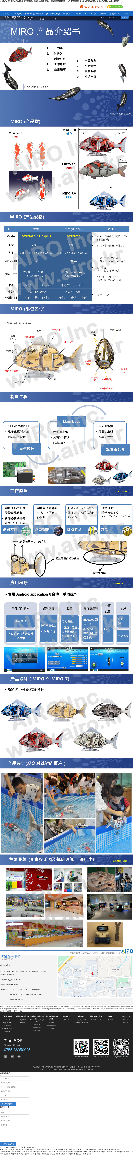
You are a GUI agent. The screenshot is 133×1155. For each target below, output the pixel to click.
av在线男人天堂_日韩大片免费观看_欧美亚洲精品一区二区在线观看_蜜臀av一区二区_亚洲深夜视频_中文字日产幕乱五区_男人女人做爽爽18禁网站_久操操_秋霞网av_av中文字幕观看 (60, 1)
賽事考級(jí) (66, 14)
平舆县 (21, 1154)
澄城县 (90, 1151)
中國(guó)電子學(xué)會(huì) (28, 1009)
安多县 (78, 1154)
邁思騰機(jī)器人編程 (74, 1009)
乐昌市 (42, 1154)
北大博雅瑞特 (113, 1009)
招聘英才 (103, 14)
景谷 (75, 1151)
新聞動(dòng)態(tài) (30, 16)
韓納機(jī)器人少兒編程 (101, 1009)
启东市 (85, 1151)
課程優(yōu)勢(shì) (51, 1025)
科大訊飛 (64, 1009)
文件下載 (125, 1023)
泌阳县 (35, 1151)
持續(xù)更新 (18, 1011)
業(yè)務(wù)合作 (90, 14)
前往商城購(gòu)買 (116, 6)
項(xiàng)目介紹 (81, 1020)
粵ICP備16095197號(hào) (86, 1069)
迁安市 (27, 1154)
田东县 (71, 1151)
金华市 (123, 1151)
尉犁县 (25, 1151)
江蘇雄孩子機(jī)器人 (87, 1009)
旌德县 (47, 1154)
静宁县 (61, 1151)
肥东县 (19, 1151)
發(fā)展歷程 (7, 1025)
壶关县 (14, 1151)
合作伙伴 (7, 1031)
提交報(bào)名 (8, 1144)
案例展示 (51, 1028)
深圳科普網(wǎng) (43, 1009)
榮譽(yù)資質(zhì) (7, 1023)
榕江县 (89, 1154)
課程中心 (127, 14)
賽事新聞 (22, 1023)
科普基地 (78, 14)
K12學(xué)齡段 (36, 1024)
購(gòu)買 (125, 17)
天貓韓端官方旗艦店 (33, 1006)
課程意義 (51, 1023)
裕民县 (56, 1151)
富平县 (11, 1154)
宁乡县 (16, 1154)
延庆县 (63, 1154)
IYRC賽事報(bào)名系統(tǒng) (17, 1006)
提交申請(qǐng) (8, 1104)
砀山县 (45, 1151)
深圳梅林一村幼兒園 (124, 1009)
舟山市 (68, 1154)
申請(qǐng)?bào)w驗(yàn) (81, 1023)
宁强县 (6, 1154)
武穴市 (106, 1151)
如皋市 (101, 1151)
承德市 (32, 1154)
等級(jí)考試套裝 (36, 1030)
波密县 (50, 1151)
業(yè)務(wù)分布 (96, 1020)
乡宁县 (96, 1151)
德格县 (80, 1151)
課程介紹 (51, 1020)
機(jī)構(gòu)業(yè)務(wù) (42, 16)
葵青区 (111, 1151)
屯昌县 (128, 1151)
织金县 (84, 1154)
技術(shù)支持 (114, 14)
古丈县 (58, 1154)
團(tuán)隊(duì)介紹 (7, 1028)
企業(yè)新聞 (22, 1020)
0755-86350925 (17, 1050)
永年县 (37, 1154)
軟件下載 (125, 1020)
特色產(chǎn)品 (37, 1027)
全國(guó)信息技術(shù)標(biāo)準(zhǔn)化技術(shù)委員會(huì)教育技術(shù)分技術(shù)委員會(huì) (73, 1006)
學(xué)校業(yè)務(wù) (54, 16)
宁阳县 (40, 1151)
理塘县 (30, 1151)
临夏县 (66, 1151)
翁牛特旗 (117, 1151)
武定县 (52, 1154)
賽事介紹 (66, 1020)
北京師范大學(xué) (55, 1009)
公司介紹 (7, 1020)
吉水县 (73, 1154)
